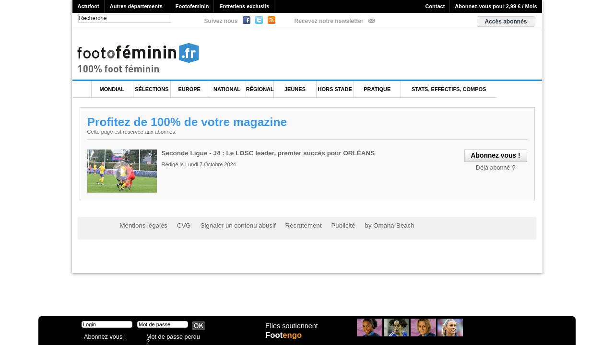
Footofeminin (192, 6)
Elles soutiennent (291, 329)
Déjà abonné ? (497, 167)
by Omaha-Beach (368, 225)
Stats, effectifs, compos (449, 89)
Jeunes (295, 89)
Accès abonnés (505, 21)
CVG (179, 225)
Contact (435, 6)
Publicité (325, 225)
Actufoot (88, 6)
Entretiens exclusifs (244, 6)
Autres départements (136, 6)
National (226, 89)
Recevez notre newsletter (329, 21)
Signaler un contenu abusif (229, 225)
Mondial (112, 89)
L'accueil (82, 89)
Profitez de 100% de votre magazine (189, 121)
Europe (189, 89)
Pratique (377, 89)
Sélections (151, 89)
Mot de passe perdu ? (171, 337)
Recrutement (289, 225)
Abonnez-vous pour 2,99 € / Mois (496, 6)
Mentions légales (141, 225)
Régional (260, 89)
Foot (285, 339)
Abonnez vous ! (102, 337)
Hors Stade (335, 89)
